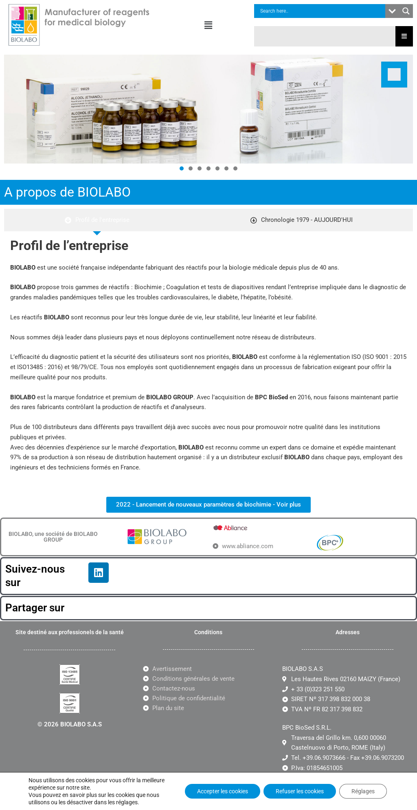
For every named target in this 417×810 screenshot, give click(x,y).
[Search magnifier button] (406, 11)
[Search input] (321, 11)
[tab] (97, 220)
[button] (208, 25)
